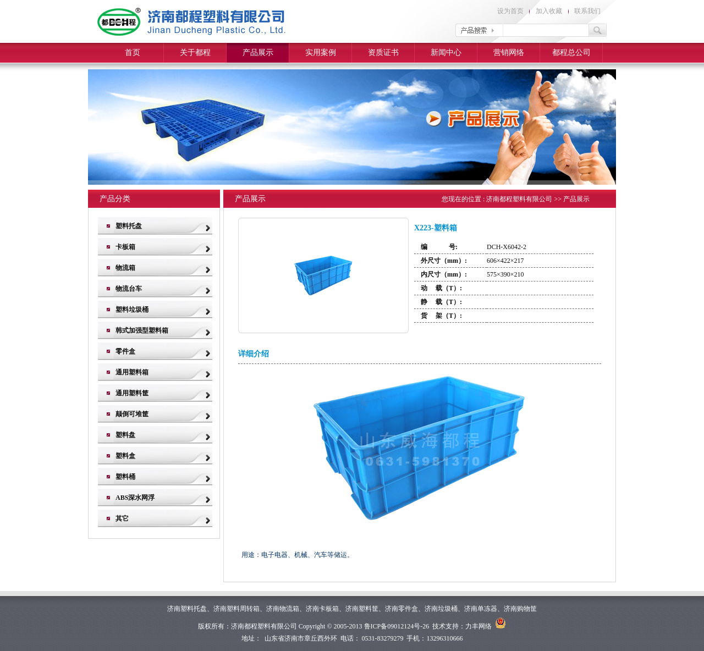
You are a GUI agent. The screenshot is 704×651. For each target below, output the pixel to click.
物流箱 (125, 268)
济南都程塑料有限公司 (519, 199)
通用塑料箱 (132, 372)
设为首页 (510, 11)
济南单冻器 (480, 609)
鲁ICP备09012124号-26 (397, 626)
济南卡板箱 (322, 609)
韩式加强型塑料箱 (142, 330)
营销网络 (508, 52)
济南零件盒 (401, 609)
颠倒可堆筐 (132, 414)
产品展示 (258, 52)
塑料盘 (125, 435)
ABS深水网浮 (135, 497)
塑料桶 (125, 477)
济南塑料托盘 (187, 609)
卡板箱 (125, 247)
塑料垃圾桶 (132, 309)
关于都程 (195, 52)
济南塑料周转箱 (236, 609)
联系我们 (587, 11)
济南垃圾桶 (441, 609)
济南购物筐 (520, 609)
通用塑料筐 (132, 393)
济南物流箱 (282, 609)
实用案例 (320, 52)
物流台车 (129, 289)
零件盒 (125, 351)
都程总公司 (571, 52)
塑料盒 (125, 456)
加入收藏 (549, 11)
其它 (122, 518)
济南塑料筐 (361, 609)
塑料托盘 (129, 226)
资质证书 (383, 52)
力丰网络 (478, 626)
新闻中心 (446, 52)
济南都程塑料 (251, 626)
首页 (132, 52)
